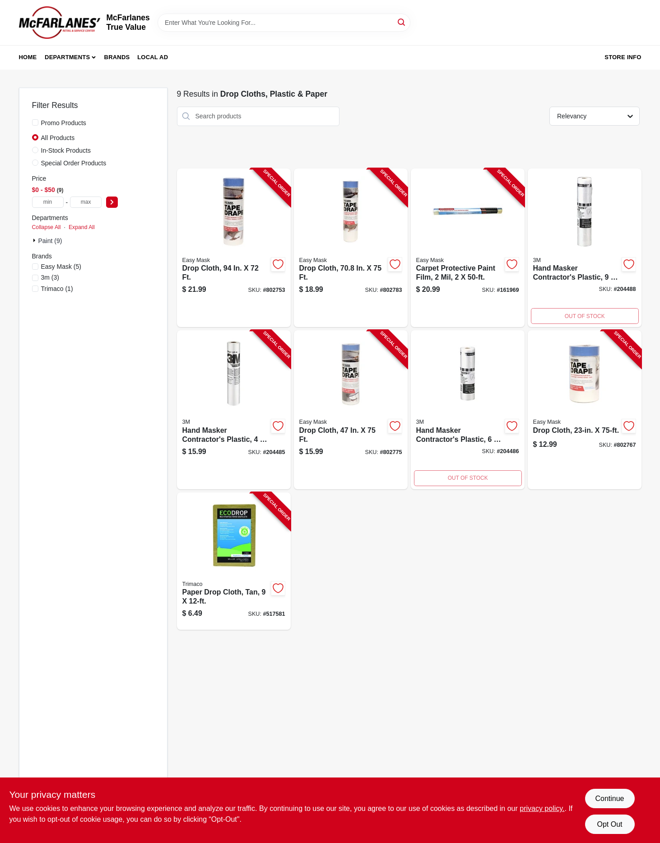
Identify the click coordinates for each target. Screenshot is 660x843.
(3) (50, 277)
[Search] (402, 21)
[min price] (48, 202)
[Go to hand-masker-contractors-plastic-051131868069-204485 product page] (234, 409)
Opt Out (609, 824)
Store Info (622, 57)
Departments (67, 57)
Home (28, 57)
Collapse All (46, 227)
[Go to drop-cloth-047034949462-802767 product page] (584, 409)
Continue (609, 798)
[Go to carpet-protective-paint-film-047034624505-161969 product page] (468, 248)
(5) (61, 266)
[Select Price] (112, 202)
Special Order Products (74, 163)
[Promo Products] (35, 122)
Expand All (82, 227)
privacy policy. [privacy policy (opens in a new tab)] (542, 808)
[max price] (86, 202)
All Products (58, 138)
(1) (57, 288)
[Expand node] (35, 240)
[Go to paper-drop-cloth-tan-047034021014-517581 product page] (234, 561)
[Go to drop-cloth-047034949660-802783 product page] (351, 248)
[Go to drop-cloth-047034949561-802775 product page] (351, 409)
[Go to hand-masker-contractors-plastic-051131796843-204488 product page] (584, 248)
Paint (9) (50, 240)
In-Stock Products (66, 150)
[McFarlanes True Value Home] (59, 22)
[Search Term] (284, 23)
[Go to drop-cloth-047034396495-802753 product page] (234, 248)
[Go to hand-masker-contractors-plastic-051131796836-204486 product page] (468, 409)
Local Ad (152, 57)
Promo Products (63, 123)
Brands (117, 57)
